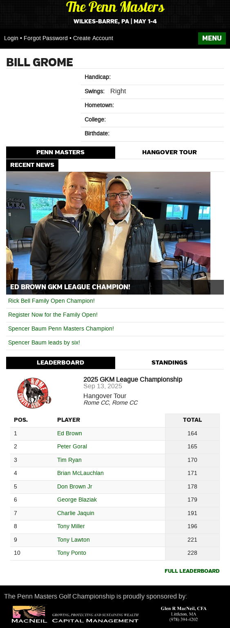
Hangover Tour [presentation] (169, 152)
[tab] (60, 152)
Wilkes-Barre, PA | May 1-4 (115, 21)
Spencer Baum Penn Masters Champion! (61, 329)
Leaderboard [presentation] (60, 363)
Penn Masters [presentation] (60, 152)
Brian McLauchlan (80, 473)
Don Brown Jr (74, 487)
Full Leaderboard (192, 571)
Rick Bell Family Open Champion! (51, 301)
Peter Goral (72, 447)
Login (11, 38)
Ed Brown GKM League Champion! (70, 287)
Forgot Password (46, 38)
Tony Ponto (71, 553)
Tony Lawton (73, 540)
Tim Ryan (69, 460)
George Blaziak (77, 500)
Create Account (93, 38)
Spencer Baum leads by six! (44, 343)
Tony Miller (71, 526)
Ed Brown (69, 434)
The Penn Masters (115, 8)
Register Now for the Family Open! (53, 315)
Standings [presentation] (170, 363)
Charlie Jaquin (75, 513)
